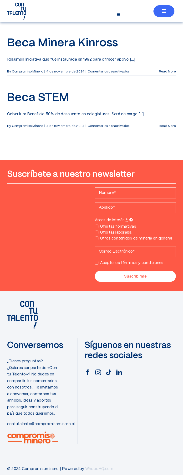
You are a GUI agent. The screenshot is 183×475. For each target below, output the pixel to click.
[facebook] (87, 372)
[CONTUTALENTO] (16, 4)
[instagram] (98, 372)
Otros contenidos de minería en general (136, 238)
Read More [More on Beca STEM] (167, 126)
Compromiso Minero (27, 71)
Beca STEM (38, 97)
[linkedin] (119, 372)
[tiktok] (109, 372)
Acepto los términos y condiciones (131, 263)
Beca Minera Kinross (62, 43)
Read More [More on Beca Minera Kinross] (167, 71)
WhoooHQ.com (99, 469)
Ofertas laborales (116, 232)
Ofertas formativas (118, 226)
